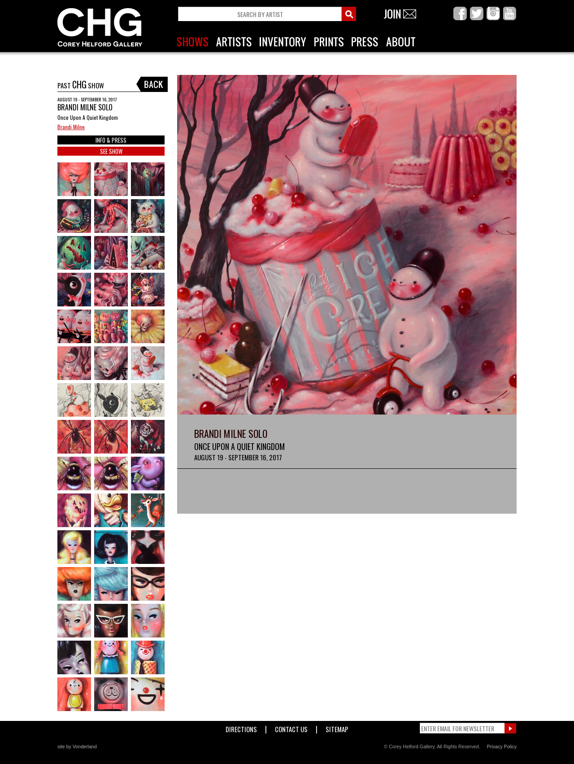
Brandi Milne (71, 127)
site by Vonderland (77, 746)
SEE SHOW (111, 151)
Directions (241, 727)
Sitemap (337, 727)
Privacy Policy (502, 746)
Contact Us (291, 727)
